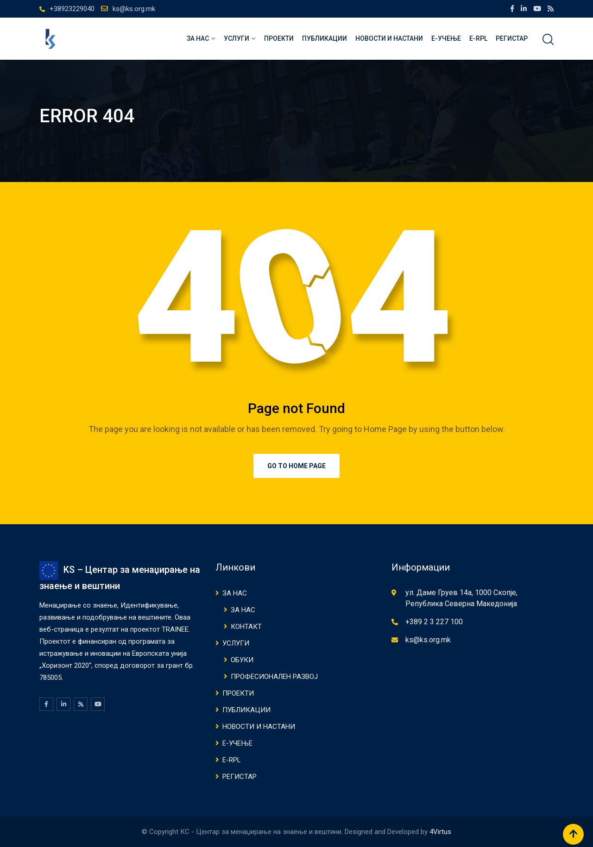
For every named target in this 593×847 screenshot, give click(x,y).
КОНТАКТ (246, 626)
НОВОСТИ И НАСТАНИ (389, 38)
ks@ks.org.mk (134, 9)
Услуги (236, 38)
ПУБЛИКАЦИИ (324, 38)
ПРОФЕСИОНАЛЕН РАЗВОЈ (274, 676)
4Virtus (440, 832)
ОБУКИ (242, 660)
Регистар (512, 38)
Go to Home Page (296, 466)
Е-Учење (446, 38)
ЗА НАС (198, 38)
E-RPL (478, 38)
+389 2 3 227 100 (434, 621)
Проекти (279, 38)
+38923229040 (72, 9)
